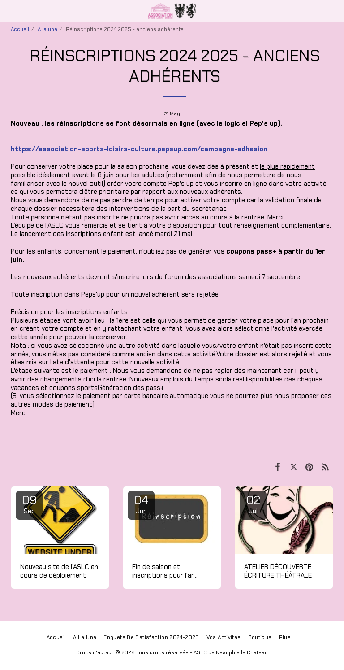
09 (29, 504)
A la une (47, 29)
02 (253, 504)
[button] (9, 11)
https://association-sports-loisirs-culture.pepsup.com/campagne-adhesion (139, 149)
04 (141, 504)
